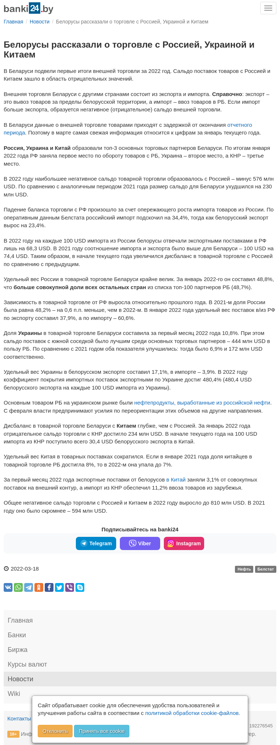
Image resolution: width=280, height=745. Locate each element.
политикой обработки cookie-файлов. (192, 713)
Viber (140, 543)
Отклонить (55, 731)
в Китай (176, 479)
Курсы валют (27, 664)
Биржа (17, 649)
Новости (20, 679)
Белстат (265, 569)
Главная (20, 620)
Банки (17, 635)
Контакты (19, 718)
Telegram (96, 543)
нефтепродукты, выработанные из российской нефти (202, 402)
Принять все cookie (102, 731)
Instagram (184, 543)
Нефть (244, 569)
